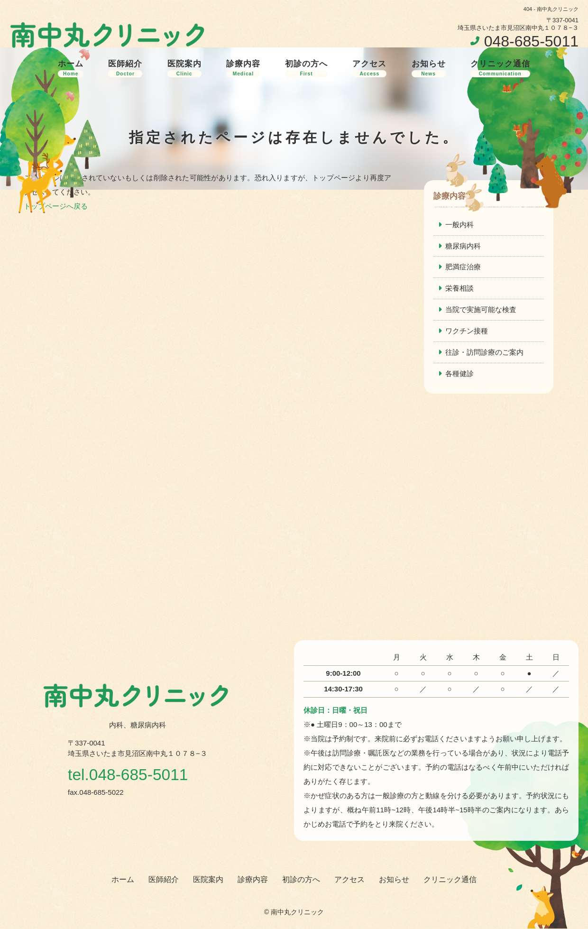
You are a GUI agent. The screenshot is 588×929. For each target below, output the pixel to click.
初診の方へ (306, 68)
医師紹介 (125, 68)
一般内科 (459, 225)
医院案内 (184, 68)
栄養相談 (459, 289)
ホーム (70, 68)
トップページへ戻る (56, 206)
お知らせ (429, 68)
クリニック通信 (500, 68)
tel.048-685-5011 (129, 775)
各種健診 (459, 374)
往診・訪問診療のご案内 (484, 353)
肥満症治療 (463, 267)
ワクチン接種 (466, 331)
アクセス (369, 68)
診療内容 (243, 68)
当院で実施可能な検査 (480, 310)
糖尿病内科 (463, 246)
